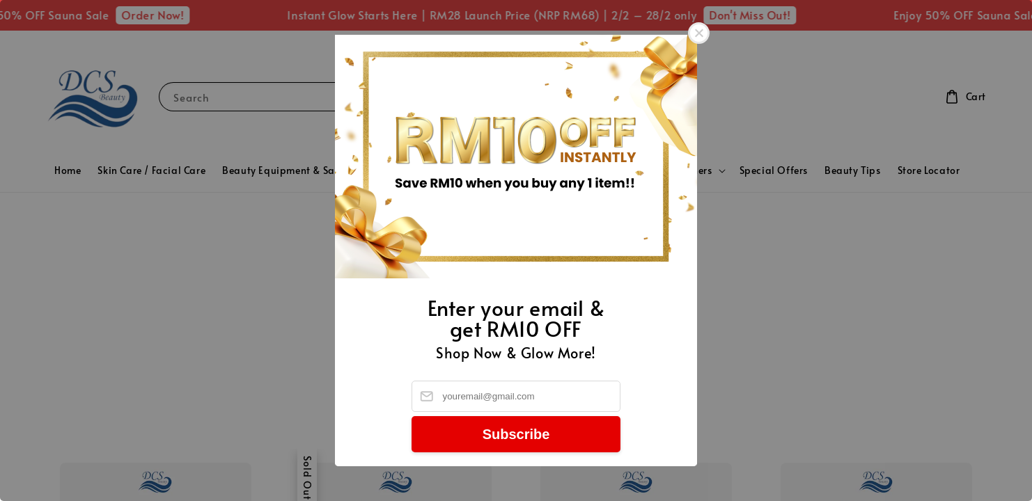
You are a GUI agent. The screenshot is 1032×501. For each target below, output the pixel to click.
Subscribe (516, 434)
